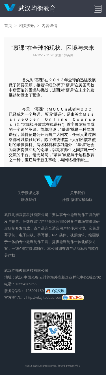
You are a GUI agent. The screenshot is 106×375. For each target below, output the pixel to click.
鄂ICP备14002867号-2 (69, 366)
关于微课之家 (29, 193)
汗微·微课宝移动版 (77, 199)
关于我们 (77, 193)
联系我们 (28, 199)
